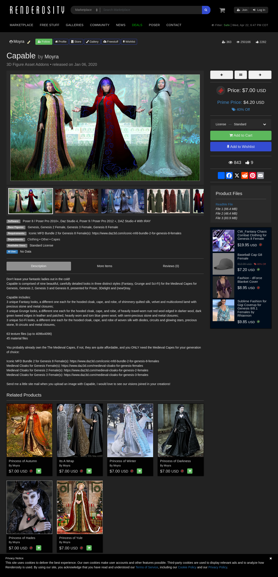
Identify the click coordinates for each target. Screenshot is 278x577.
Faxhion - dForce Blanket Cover (250, 279)
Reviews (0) (171, 266)
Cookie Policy (187, 567)
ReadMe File (224, 204)
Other (45, 239)
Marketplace (21, 25)
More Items (104, 266)
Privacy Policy (217, 567)
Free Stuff (49, 25)
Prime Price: (230, 102)
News (120, 25)
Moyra (52, 57)
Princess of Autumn (23, 461)
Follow (44, 41)
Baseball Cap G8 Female (250, 256)
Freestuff (110, 41)
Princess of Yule (71, 538)
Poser (154, 25)
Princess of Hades (22, 538)
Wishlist (129, 41)
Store (76, 41)
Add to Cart (240, 135)
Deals (137, 25)
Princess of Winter (123, 461)
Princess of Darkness (175, 461)
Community (100, 25)
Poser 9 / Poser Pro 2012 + (97, 221)
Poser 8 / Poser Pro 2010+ (41, 221)
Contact (173, 25)
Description (38, 266)
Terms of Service (147, 567)
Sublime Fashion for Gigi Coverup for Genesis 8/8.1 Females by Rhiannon (252, 308)
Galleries (74, 25)
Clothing (32, 239)
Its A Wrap (66, 461)
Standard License (41, 245)
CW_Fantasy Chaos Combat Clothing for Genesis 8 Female (252, 235)
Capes (55, 239)
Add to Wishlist (241, 147)
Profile (60, 41)
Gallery (92, 41)
